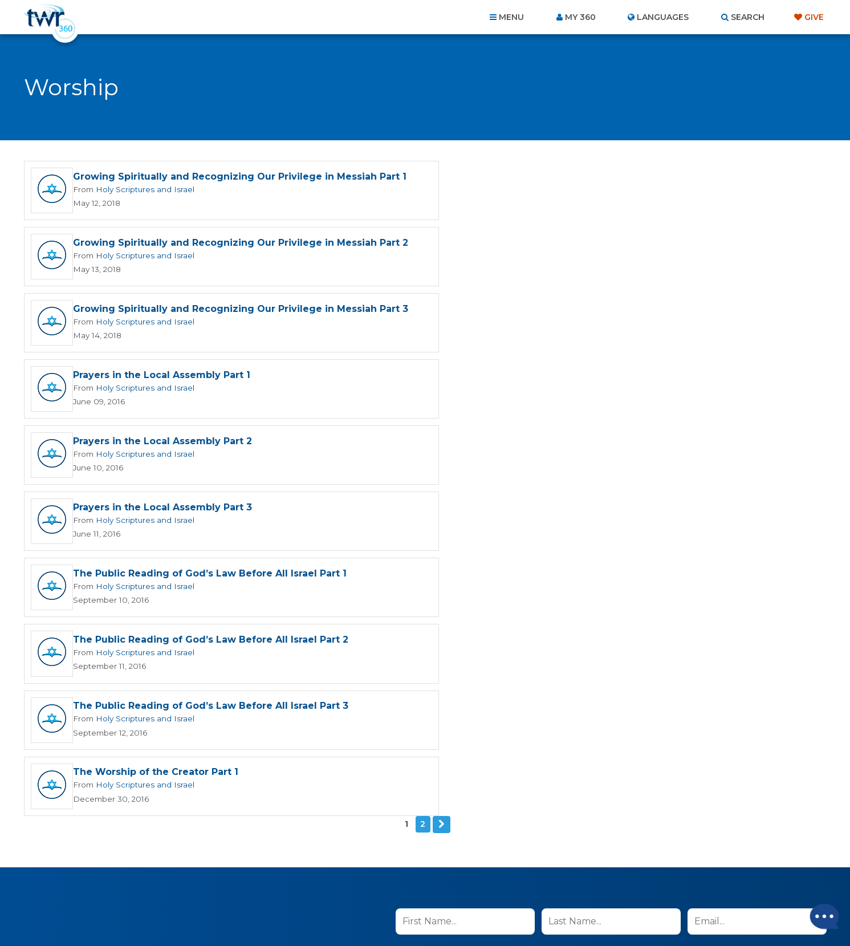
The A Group (508, 911)
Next (441, 504)
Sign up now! (435, 657)
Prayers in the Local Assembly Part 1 (566, 249)
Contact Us (328, 884)
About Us (266, 884)
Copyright (554, 884)
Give (814, 17)
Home (217, 884)
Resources (619, 884)
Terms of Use (677, 688)
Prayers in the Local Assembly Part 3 (567, 317)
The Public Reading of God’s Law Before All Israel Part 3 (210, 451)
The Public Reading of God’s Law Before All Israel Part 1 (210, 384)
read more (556, 631)
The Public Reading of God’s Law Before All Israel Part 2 (615, 384)
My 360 (580, 17)
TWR (432, 911)
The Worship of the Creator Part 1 (560, 451)
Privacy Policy (620, 688)
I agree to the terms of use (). (490, 631)
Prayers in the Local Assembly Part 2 (162, 317)
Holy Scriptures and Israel (142, 196)
